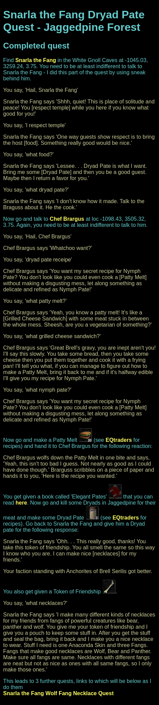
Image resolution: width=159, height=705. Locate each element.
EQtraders (119, 440)
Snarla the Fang (35, 60)
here (21, 503)
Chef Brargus (67, 219)
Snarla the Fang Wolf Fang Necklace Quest (58, 693)
